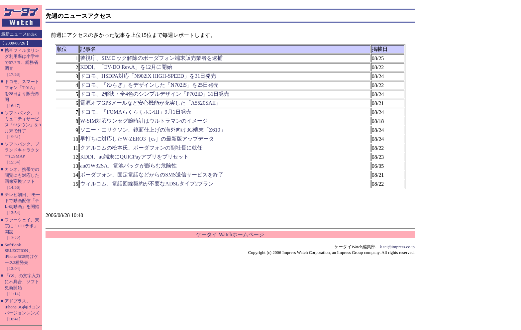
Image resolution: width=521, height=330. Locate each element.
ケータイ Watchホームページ (230, 234)
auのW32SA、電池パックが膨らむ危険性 (128, 165)
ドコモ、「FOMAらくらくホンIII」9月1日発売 (135, 112)
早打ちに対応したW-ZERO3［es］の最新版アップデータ (147, 139)
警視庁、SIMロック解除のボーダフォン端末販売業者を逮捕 (151, 58)
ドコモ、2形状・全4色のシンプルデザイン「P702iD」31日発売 (154, 94)
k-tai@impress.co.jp (397, 246)
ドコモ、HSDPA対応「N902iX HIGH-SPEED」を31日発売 (148, 76)
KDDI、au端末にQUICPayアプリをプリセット (134, 157)
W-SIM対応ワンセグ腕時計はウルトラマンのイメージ (144, 121)
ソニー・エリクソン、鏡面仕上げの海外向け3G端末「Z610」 (152, 130)
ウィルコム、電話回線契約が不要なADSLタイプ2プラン (147, 183)
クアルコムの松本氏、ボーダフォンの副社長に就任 (141, 148)
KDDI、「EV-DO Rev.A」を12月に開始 (126, 67)
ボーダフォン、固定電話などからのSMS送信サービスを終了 (152, 174)
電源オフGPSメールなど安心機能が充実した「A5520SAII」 (150, 103)
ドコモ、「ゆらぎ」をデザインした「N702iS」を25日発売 (149, 85)
